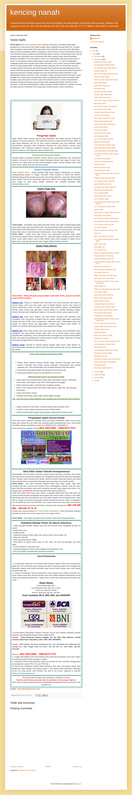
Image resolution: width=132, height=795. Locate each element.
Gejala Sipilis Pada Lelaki (102, 196)
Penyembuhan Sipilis (101, 338)
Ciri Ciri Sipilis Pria (100, 250)
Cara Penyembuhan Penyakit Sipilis (106, 151)
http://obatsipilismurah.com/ (28, 689)
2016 (94, 54)
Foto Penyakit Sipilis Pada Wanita (105, 68)
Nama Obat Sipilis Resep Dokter (105, 148)
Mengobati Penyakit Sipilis (103, 62)
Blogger (78, 784)
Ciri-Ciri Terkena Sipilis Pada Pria (105, 323)
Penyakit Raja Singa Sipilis (103, 92)
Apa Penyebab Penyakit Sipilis (104, 65)
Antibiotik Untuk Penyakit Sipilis (104, 178)
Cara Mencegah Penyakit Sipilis (104, 307)
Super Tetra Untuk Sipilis (102, 133)
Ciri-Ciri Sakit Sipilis (100, 130)
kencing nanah (35, 12)
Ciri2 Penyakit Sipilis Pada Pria (104, 181)
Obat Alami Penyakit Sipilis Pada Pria (106, 100)
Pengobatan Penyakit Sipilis (103, 316)
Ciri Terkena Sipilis (100, 227)
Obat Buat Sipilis (99, 89)
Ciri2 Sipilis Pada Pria (101, 272)
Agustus (97, 377)
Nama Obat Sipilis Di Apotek (103, 236)
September (98, 375)
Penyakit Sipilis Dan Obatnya (104, 256)
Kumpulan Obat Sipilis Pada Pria (105, 187)
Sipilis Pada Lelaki (100, 244)
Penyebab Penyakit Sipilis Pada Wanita (107, 359)
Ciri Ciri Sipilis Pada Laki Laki (104, 224)
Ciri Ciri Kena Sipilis (100, 292)
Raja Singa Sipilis (100, 103)
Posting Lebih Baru (17, 767)
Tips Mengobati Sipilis (101, 136)
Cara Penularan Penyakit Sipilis (104, 145)
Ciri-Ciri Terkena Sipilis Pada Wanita (106, 218)
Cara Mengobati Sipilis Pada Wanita (106, 350)
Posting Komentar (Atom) (27, 770)
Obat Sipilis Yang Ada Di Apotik (104, 118)
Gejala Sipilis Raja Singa (102, 97)
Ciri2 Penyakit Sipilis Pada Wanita (105, 106)
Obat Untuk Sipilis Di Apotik (103, 335)
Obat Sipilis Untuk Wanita (102, 215)
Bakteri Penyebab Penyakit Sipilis (105, 275)
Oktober (97, 372)
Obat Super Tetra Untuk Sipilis (104, 278)
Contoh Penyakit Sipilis (102, 115)
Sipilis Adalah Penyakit (101, 301)
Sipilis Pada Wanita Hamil (102, 184)
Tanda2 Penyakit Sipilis (102, 77)
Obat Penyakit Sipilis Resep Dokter (106, 310)
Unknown (96, 38)
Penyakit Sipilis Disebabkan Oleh (105, 269)
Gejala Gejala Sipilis (101, 127)
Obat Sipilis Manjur (100, 83)
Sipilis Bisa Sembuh (100, 356)
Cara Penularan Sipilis (101, 199)
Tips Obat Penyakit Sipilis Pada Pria (106, 74)
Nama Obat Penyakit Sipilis (103, 298)
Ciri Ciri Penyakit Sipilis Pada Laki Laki (107, 341)
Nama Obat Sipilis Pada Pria (103, 295)
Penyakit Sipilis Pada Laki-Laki (104, 112)
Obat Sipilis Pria (99, 247)
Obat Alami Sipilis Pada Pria (103, 368)
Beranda (48, 767)
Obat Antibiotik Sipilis (33, 45)
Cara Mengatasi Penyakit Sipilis (104, 344)
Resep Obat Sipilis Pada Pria (104, 259)
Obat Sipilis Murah (100, 347)
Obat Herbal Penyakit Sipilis (103, 190)
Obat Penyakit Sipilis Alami (103, 121)
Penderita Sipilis (99, 164)
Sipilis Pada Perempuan (102, 86)
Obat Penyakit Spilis (20, 172)
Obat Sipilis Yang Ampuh (102, 267)
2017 (94, 51)
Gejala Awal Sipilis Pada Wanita (104, 124)
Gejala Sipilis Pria (100, 286)
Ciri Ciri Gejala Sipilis (101, 193)
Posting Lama (77, 767)
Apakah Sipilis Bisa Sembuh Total (105, 326)
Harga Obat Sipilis (100, 332)
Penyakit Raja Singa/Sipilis (103, 94)
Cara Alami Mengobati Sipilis (103, 161)
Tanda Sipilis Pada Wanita (103, 313)
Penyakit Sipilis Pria (100, 71)
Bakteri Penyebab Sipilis (102, 167)
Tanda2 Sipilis (98, 210)
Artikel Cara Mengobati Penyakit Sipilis (107, 289)
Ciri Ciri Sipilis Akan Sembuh (103, 139)
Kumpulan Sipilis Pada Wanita (104, 304)
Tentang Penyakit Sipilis (102, 170)
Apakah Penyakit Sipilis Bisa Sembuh (106, 253)
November (98, 59)
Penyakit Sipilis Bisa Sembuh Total (105, 230)
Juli (95, 380)
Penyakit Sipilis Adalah (101, 329)
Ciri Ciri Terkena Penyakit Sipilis (104, 207)
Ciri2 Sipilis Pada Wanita (102, 159)
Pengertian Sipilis (100, 365)
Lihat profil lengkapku (97, 42)
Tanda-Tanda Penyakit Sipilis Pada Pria (107, 212)
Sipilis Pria (97, 233)
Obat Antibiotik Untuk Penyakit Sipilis (106, 221)
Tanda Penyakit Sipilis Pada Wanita (106, 80)
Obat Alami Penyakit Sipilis (103, 353)
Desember (98, 56)
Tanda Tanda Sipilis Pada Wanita (105, 362)
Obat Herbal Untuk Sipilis (102, 109)
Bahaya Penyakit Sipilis (102, 142)
